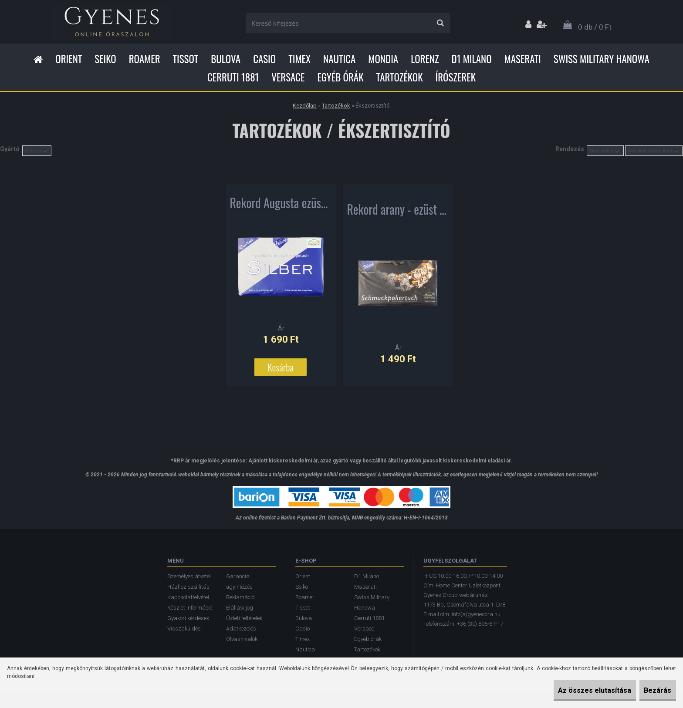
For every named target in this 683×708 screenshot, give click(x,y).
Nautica (339, 58)
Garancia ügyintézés (239, 581)
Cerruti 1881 (233, 77)
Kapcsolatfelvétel (188, 597)
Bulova (225, 58)
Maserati (522, 58)
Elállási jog (239, 607)
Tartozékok (399, 77)
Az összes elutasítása (575, 690)
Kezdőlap (305, 105)
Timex (299, 58)
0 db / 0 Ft (595, 27)
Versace (287, 77)
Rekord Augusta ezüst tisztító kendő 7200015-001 (280, 207)
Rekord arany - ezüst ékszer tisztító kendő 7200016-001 (398, 214)
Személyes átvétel (189, 576)
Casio (264, 58)
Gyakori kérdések (188, 618)
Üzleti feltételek (244, 618)
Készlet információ (189, 607)
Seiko (105, 58)
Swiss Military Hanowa (601, 58)
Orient (68, 58)
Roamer (144, 58)
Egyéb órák (340, 77)
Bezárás (651, 690)
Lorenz (425, 58)
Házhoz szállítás (188, 586)
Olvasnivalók (241, 639)
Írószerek (456, 77)
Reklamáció (240, 597)
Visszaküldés (184, 628)
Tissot (186, 58)
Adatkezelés (241, 628)
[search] (440, 23)
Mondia (383, 58)
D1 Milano (472, 58)
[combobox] (605, 150)
